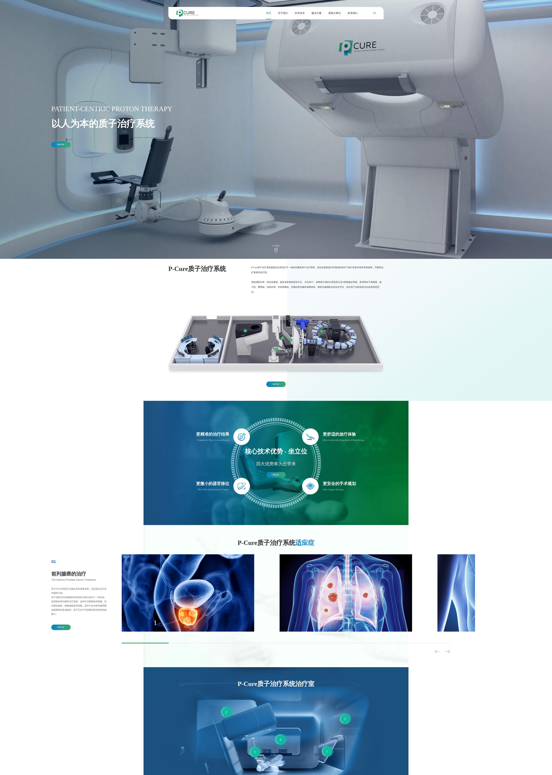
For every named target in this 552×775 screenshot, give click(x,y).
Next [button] (447, 651)
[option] (79, 595)
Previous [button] (437, 651)
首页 (268, 13)
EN (374, 13)
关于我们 (283, 13)
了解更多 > (276, 475)
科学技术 (300, 13)
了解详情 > (61, 145)
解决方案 (317, 13)
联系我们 (353, 13)
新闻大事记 (334, 13)
